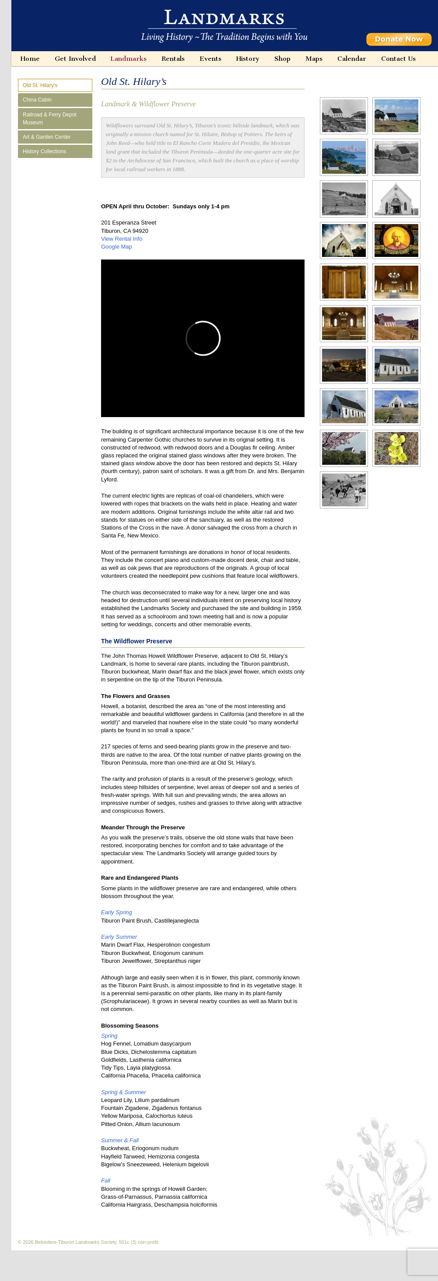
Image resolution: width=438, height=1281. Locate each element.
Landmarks (128, 59)
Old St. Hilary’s (40, 85)
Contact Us (398, 59)
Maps (313, 59)
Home (30, 59)
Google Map (116, 246)
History (247, 59)
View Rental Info (121, 238)
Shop (282, 59)
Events (210, 59)
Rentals (173, 59)
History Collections (44, 151)
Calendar (351, 59)
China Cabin (37, 100)
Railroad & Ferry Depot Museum (50, 119)
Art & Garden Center (46, 137)
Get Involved (75, 59)
